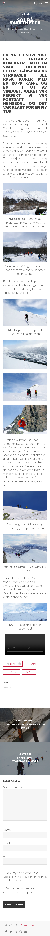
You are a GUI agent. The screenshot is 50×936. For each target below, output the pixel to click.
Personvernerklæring (29, 925)
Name (7, 830)
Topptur (25, 14)
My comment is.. (13, 787)
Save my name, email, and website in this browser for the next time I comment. (25, 876)
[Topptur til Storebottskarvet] (25, 758)
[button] (46, 3)
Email (7, 843)
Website (8, 856)
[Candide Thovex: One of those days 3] (25, 725)
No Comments (36, 29)
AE (12, 29)
